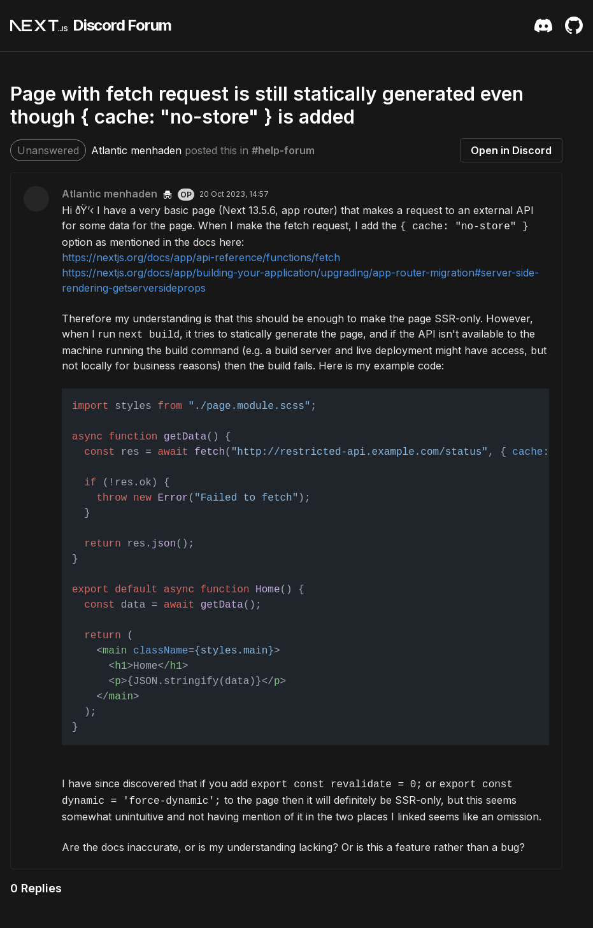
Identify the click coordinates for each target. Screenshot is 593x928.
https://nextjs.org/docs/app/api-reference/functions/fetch (201, 257)
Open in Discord (511, 150)
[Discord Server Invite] (543, 25)
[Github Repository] (574, 25)
